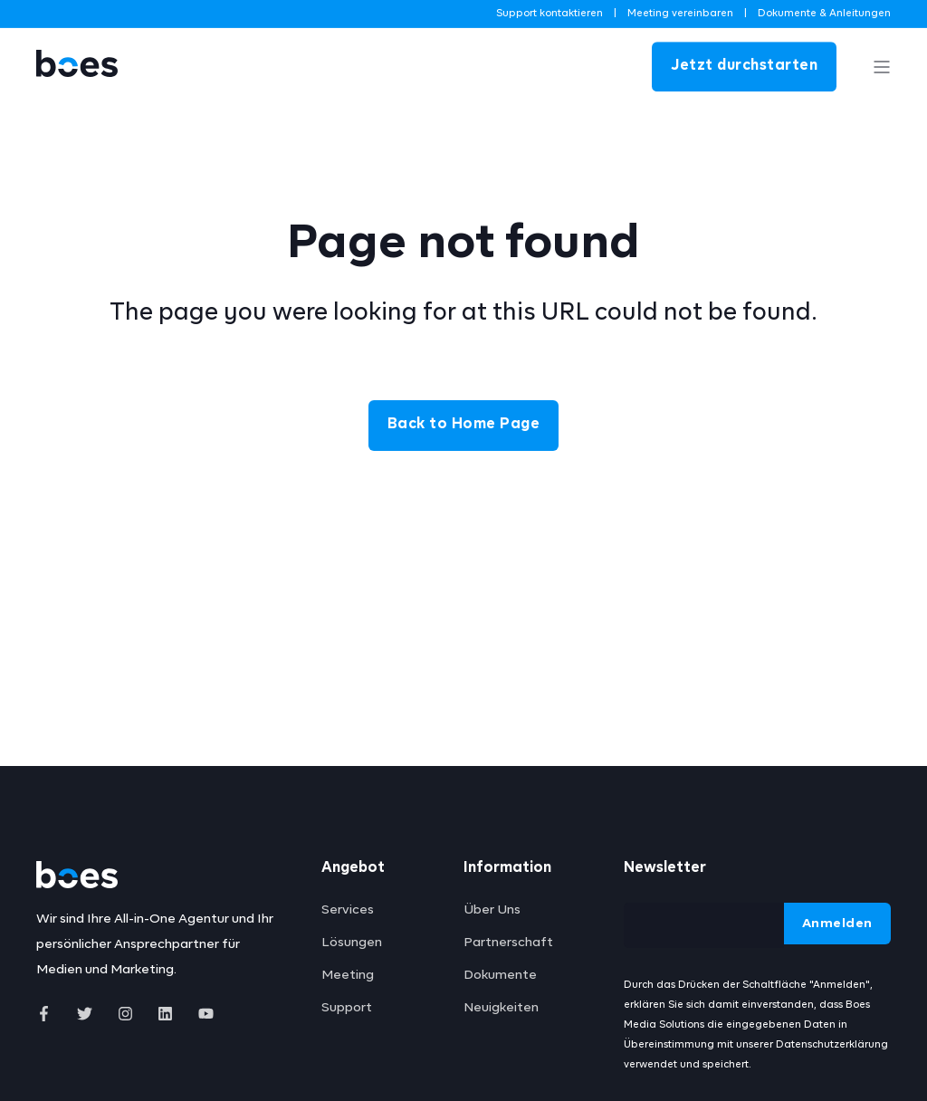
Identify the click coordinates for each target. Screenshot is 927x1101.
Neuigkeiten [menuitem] (501, 1007)
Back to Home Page (463, 424)
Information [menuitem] (507, 868)
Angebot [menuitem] (353, 868)
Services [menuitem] (347, 910)
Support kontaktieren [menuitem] (549, 13)
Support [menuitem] (346, 1007)
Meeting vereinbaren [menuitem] (680, 13)
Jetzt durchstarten (744, 66)
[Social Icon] (49, 1013)
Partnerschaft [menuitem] (508, 942)
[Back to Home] (77, 92)
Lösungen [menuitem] (351, 942)
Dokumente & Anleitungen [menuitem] (824, 13)
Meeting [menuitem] (347, 975)
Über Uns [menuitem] (492, 910)
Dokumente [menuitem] (500, 975)
